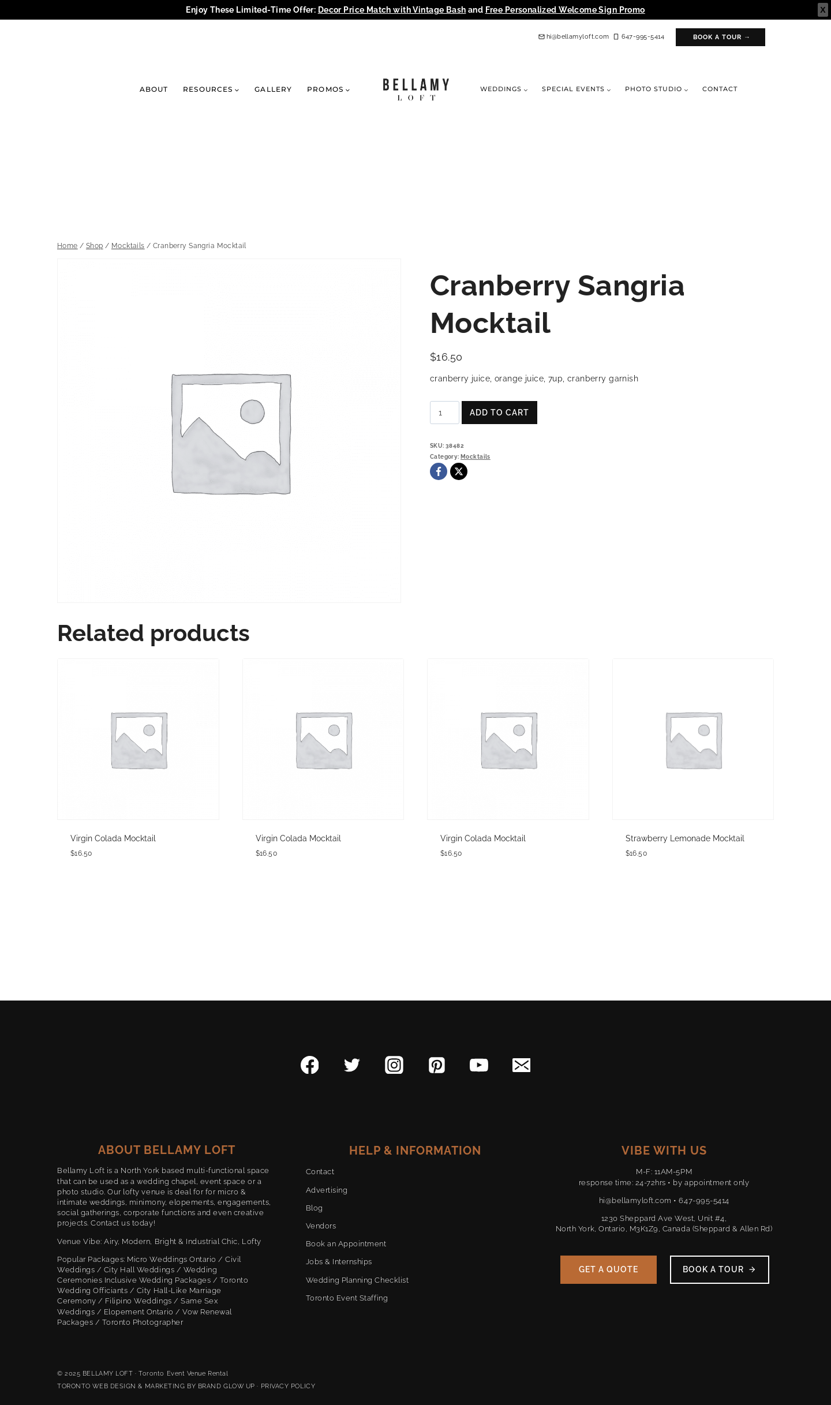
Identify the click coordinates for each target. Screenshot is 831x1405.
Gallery (273, 89)
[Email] (521, 1065)
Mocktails (476, 457)
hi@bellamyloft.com (635, 1200)
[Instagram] (394, 1065)
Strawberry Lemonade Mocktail (685, 838)
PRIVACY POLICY (288, 1386)
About (154, 89)
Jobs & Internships (339, 1261)
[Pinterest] (436, 1065)
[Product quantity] (444, 412)
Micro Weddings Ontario (171, 1259)
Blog (314, 1208)
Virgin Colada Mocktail (113, 838)
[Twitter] (352, 1065)
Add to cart (499, 412)
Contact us (110, 1223)
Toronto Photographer (142, 1322)
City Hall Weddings (139, 1269)
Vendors (321, 1226)
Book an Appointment (346, 1243)
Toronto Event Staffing (347, 1298)
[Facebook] (438, 471)
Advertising (327, 1190)
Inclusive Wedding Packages (157, 1280)
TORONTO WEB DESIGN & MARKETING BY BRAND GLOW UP (156, 1386)
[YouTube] (479, 1065)
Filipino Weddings (138, 1301)
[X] (458, 471)
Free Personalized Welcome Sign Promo (565, 9)
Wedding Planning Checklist (357, 1280)
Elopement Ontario (139, 1311)
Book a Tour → (722, 37)
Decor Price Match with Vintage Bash (392, 9)
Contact (720, 89)
